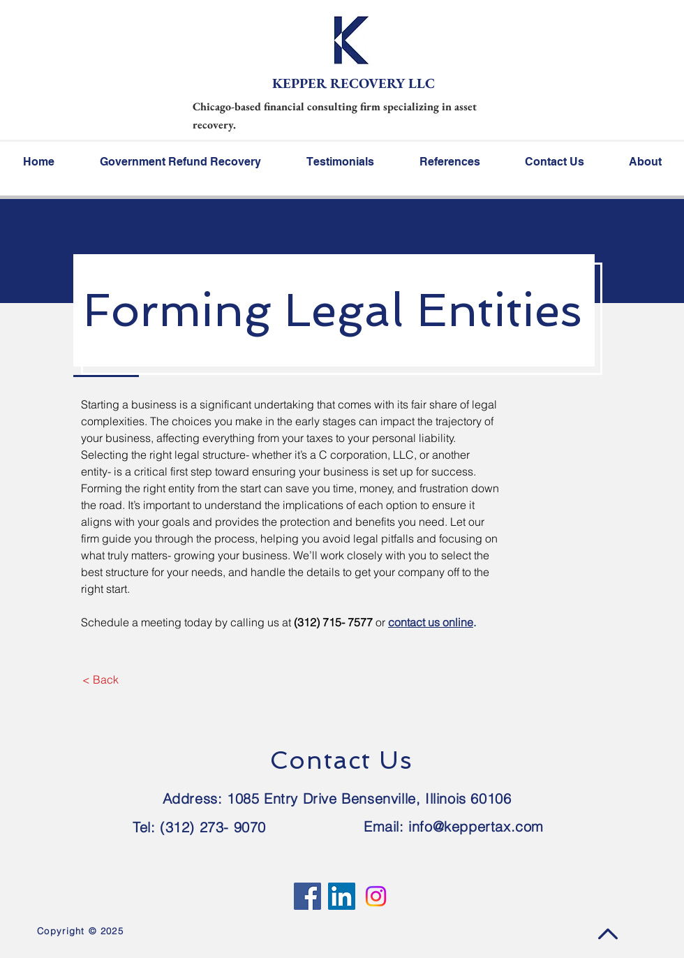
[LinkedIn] (341, 896)
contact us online (430, 622)
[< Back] (100, 679)
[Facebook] (307, 896)
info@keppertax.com (476, 826)
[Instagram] (375, 896)
